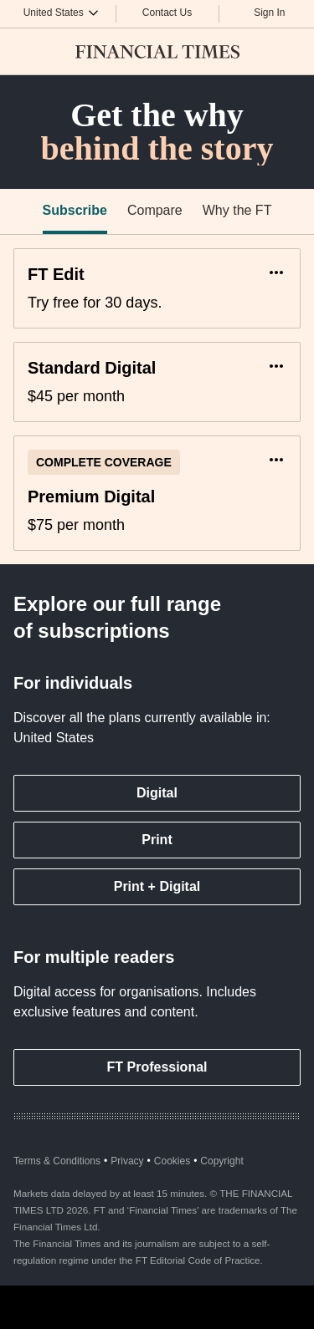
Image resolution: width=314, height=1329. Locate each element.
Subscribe (75, 210)
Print (157, 840)
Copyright (221, 1161)
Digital (157, 793)
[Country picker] (61, 12)
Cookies (172, 1161)
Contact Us (167, 12)
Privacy (127, 1161)
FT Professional (156, 1067)
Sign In (269, 12)
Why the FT (237, 210)
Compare (155, 210)
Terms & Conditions (56, 1161)
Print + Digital (157, 886)
